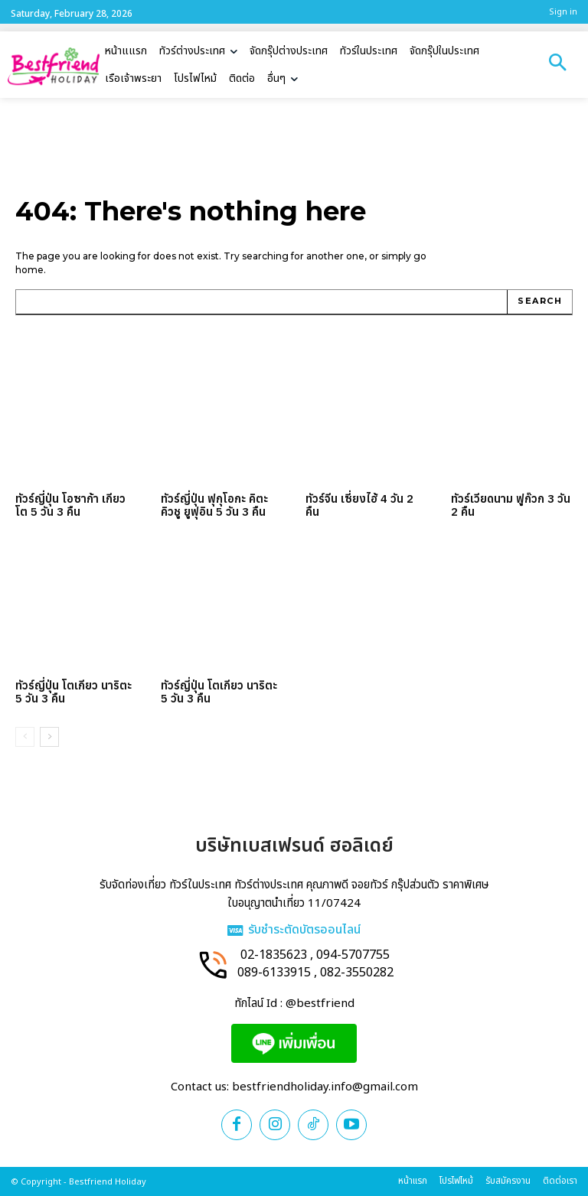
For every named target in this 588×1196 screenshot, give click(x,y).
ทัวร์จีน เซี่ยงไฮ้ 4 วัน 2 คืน (359, 505)
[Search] (539, 302)
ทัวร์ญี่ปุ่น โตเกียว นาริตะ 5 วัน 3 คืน (73, 692)
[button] (557, 64)
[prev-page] (24, 737)
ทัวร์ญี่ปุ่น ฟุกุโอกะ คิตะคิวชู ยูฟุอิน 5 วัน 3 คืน (214, 505)
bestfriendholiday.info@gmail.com (325, 1087)
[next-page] (49, 737)
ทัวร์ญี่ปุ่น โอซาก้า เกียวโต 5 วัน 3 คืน (70, 505)
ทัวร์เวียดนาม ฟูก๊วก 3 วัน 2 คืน (510, 505)
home (29, 269)
